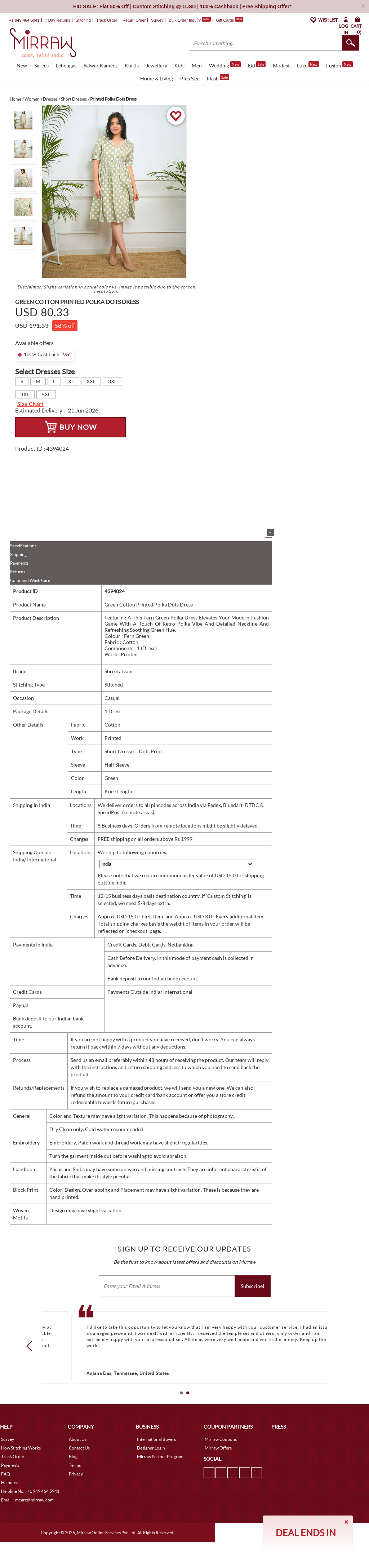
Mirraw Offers (218, 1448)
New (22, 65)
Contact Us (79, 1448)
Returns (17, 571)
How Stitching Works (21, 1448)
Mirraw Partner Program (160, 1456)
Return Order (134, 20)
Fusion (339, 65)
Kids (179, 65)
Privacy (76, 1474)
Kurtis (132, 65)
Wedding (225, 65)
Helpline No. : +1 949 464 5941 (30, 1491)
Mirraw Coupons (221, 1439)
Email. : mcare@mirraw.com (27, 1500)
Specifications (23, 545)
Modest (281, 65)
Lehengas (66, 65)
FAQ (5, 1474)
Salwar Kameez (100, 65)
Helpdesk (10, 1482)
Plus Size (190, 78)
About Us (77, 1439)
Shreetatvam (119, 671)
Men (197, 65)
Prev (31, 1346)
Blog (73, 1456)
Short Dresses (121, 751)
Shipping (18, 554)
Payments (19, 563)
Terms (75, 1465)
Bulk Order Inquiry (185, 20)
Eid (257, 65)
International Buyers (156, 1439)
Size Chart (30, 404)
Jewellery (156, 65)
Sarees (41, 65)
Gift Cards (229, 20)
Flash (218, 77)
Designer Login (151, 1448)
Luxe (308, 65)
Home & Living (156, 78)
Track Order (106, 20)
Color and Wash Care (30, 580)
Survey (157, 20)
